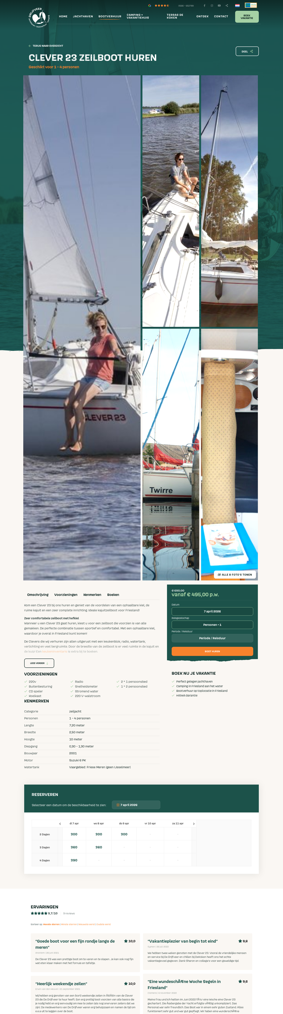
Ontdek (202, 17)
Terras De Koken (175, 16)
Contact (221, 17)
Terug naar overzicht (46, 46)
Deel (247, 52)
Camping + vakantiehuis (138, 16)
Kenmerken (92, 594)
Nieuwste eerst (87, 924)
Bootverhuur (109, 17)
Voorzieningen (65, 594)
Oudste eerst (104, 924)
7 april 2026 (212, 611)
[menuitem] (63, 17)
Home (63, 17)
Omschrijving (37, 594)
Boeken (113, 594)
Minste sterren (69, 924)
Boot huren (212, 651)
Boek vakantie (247, 17)
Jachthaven (83, 17)
